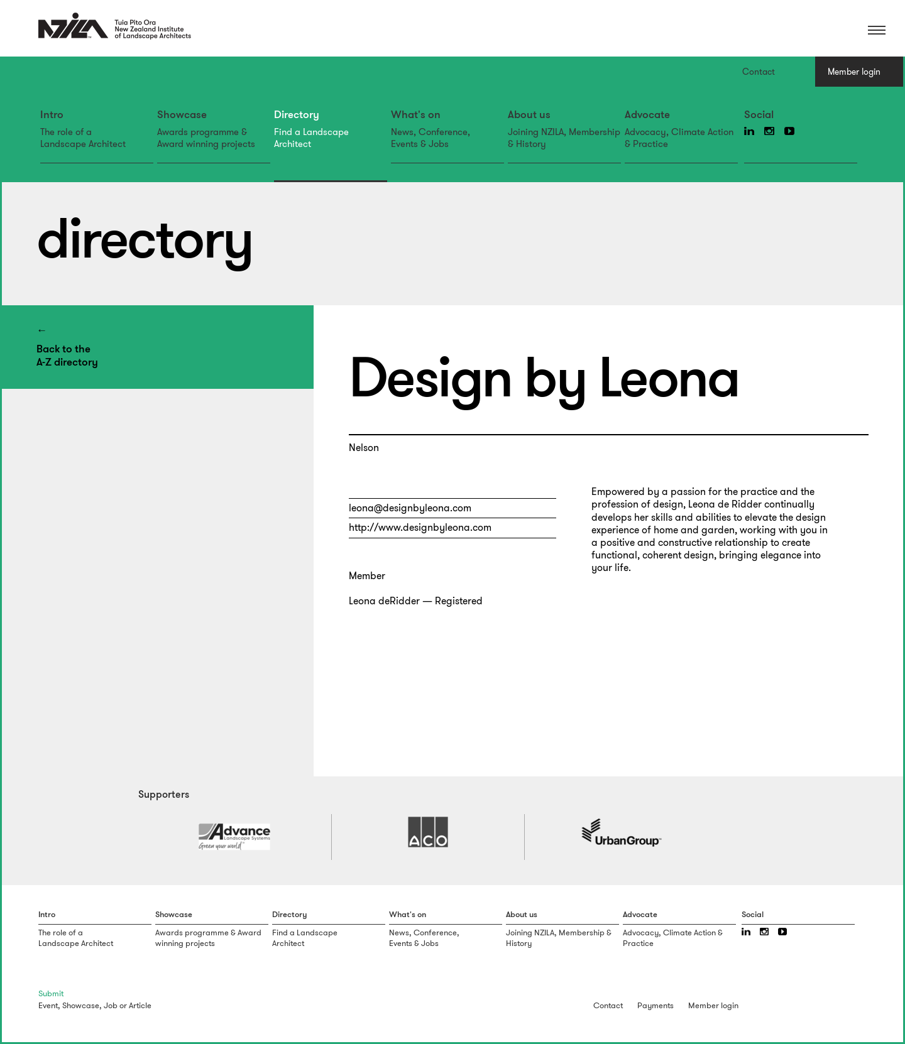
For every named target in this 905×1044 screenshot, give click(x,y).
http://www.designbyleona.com (420, 527)
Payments (655, 1005)
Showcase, (82, 1005)
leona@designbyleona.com (410, 508)
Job (111, 1005)
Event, (49, 1005)
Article (140, 1005)
